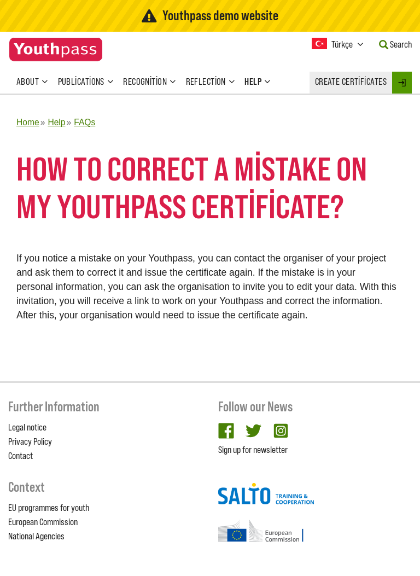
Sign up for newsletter (253, 449)
